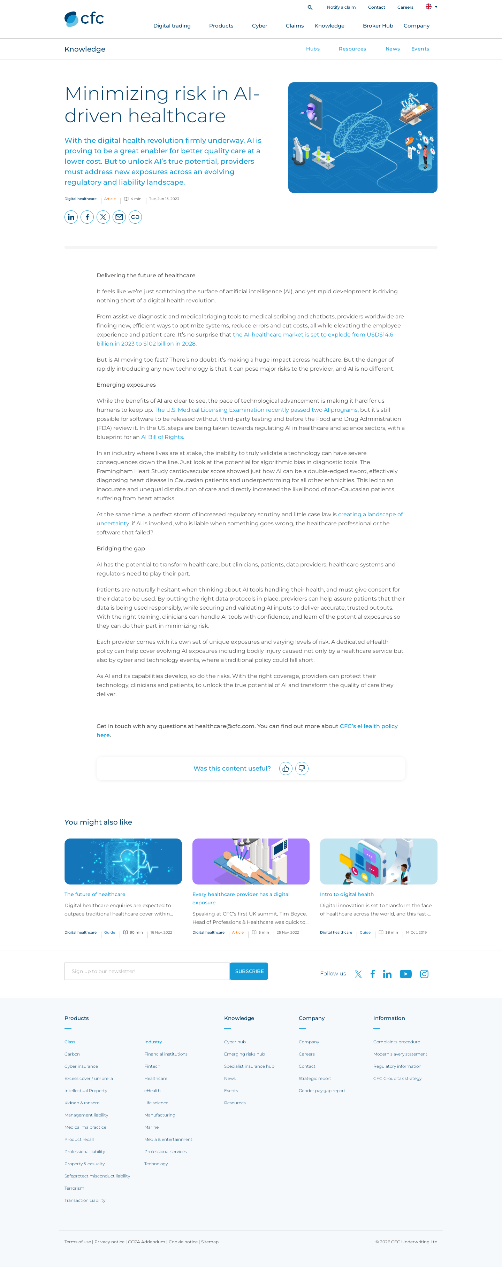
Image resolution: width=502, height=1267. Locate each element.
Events (420, 49)
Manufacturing (159, 1115)
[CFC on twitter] (356, 973)
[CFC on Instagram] (420, 973)
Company (416, 25)
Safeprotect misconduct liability (97, 1176)
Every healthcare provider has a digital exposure (241, 898)
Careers (405, 7)
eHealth (152, 1090)
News (393, 49)
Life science (156, 1102)
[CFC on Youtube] (403, 973)
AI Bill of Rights (162, 437)
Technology (156, 1163)
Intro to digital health (347, 894)
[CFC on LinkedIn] (384, 973)
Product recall (79, 1139)
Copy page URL (135, 223)
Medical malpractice (85, 1127)
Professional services (165, 1151)
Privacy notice (109, 1241)
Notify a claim (341, 7)
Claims (295, 25)
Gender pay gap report (322, 1090)
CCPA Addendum (146, 1241)
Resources (352, 49)
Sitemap (210, 1241)
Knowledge (329, 25)
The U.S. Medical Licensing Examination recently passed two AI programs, (256, 410)
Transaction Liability (84, 1200)
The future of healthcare (95, 894)
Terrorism (74, 1188)
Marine (151, 1127)
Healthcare (155, 1078)
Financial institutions (166, 1054)
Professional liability (84, 1151)
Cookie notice (183, 1241)
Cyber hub (235, 1041)
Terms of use (77, 1241)
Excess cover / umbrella (88, 1078)
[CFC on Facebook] (370, 973)
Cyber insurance (81, 1066)
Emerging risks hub (244, 1054)
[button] (310, 6)
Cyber (259, 25)
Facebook (87, 223)
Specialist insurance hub (249, 1066)
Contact (376, 7)
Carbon (72, 1054)
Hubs (313, 49)
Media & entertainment (168, 1139)
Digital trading (172, 25)
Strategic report (315, 1078)
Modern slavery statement (400, 1054)
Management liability (86, 1115)
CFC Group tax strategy (397, 1078)
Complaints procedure (396, 1041)
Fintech (152, 1066)
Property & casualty (84, 1163)
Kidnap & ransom (82, 1102)
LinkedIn (71, 223)
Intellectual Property (85, 1090)
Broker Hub (378, 25)
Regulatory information (397, 1066)
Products (221, 25)
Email (119, 223)
